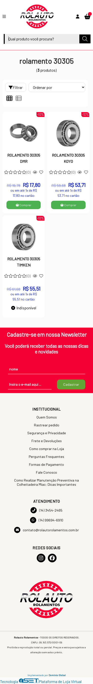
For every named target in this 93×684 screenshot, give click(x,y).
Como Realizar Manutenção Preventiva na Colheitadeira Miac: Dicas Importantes (46, 482)
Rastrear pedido (46, 425)
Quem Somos (46, 417)
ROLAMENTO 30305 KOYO (68, 158)
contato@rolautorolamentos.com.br (46, 530)
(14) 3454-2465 (46, 510)
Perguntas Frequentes (46, 456)
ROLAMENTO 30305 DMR (23, 158)
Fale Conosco (46, 472)
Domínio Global (57, 675)
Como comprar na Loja (46, 449)
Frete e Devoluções (46, 441)
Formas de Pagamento (46, 464)
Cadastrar (71, 384)
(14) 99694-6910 (46, 520)
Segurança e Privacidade (46, 433)
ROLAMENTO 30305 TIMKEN (23, 261)
